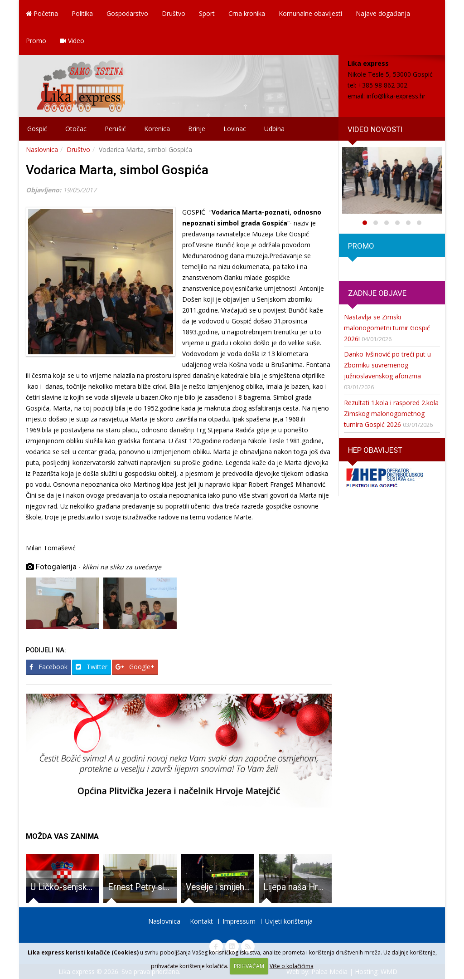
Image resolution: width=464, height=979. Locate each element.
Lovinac (234, 128)
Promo (36, 40)
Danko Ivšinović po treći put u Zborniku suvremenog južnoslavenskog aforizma (387, 365)
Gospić (37, 128)
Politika (82, 13)
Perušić (115, 128)
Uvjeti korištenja (289, 921)
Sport (207, 13)
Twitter (91, 666)
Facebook (48, 666)
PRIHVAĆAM (249, 966)
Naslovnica (42, 149)
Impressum (239, 921)
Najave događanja (383, 13)
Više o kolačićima (292, 966)
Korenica (157, 128)
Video (72, 40)
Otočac (76, 128)
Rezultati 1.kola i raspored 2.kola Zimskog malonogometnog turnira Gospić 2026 (391, 413)
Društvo (173, 13)
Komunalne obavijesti (310, 13)
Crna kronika (246, 13)
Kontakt (201, 921)
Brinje (196, 128)
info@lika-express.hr (396, 96)
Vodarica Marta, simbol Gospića (117, 169)
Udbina (274, 128)
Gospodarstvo (127, 13)
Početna (42, 13)
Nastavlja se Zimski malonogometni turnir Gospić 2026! (387, 328)
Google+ (135, 666)
